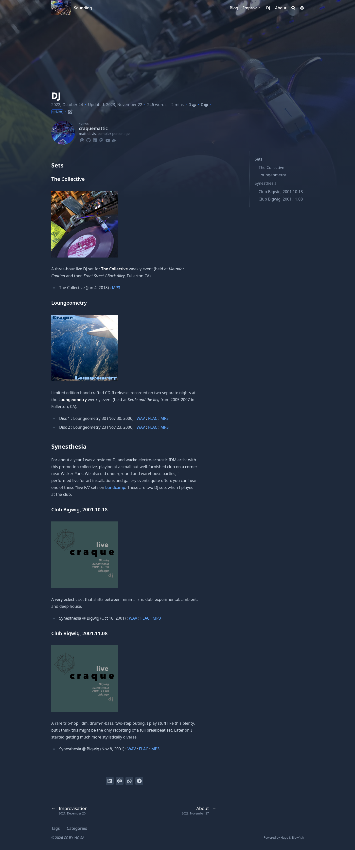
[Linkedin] (95, 139)
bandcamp (115, 487)
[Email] (82, 139)
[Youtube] (108, 139)
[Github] (88, 139)
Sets (258, 159)
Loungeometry (272, 175)
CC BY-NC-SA (74, 837)
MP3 (116, 287)
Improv (250, 8)
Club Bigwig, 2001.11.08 (281, 199)
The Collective (271, 167)
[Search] (293, 8)
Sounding (83, 8)
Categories (77, 828)
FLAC (152, 418)
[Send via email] (120, 781)
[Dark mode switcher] (302, 8)
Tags (55, 828)
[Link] (114, 139)
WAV (141, 418)
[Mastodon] (101, 139)
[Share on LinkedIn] (110, 781)
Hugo (284, 837)
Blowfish (298, 837)
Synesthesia (266, 183)
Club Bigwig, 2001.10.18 (281, 191)
